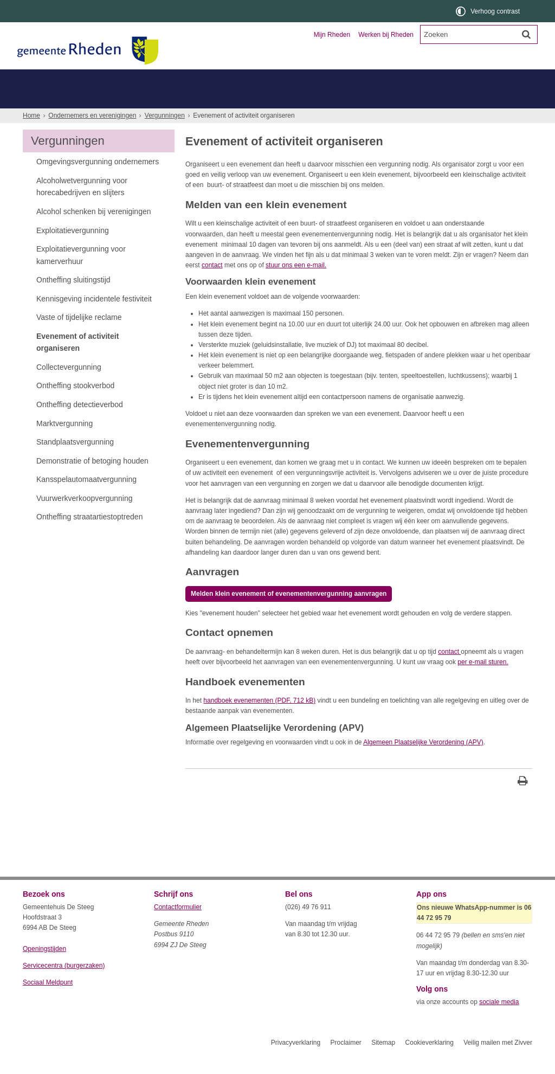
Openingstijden (44, 968)
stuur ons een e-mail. (296, 284)
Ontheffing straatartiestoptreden (89, 536)
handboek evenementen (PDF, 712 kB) (259, 720)
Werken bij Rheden (386, 34)
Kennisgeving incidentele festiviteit (94, 318)
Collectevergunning (68, 386)
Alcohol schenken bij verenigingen (93, 231)
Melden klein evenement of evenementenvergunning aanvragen (288, 613)
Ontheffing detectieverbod (79, 424)
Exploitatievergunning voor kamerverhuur (81, 274)
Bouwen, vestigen (188, 98)
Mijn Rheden (332, 34)
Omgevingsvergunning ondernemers (97, 181)
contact (212, 284)
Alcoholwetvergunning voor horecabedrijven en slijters (81, 206)
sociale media (499, 1021)
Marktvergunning (64, 443)
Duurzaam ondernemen (451, 98)
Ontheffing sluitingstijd (73, 299)
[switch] (489, 11)
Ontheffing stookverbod (75, 405)
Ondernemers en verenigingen (172, 79)
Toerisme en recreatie (322, 79)
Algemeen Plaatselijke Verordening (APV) (423, 762)
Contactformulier (178, 926)
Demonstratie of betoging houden (92, 480)
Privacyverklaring (295, 1062)
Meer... (36, 118)
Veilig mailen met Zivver (497, 1062)
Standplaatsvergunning (75, 461)
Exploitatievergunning (72, 250)
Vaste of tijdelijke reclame (79, 336)
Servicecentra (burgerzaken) (64, 985)
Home (31, 135)
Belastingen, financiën (361, 98)
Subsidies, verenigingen (271, 98)
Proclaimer (345, 1062)
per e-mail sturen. (482, 681)
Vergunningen (121, 98)
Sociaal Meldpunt (48, 1002)
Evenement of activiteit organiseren (77, 361)
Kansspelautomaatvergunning (86, 498)
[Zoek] (526, 34)
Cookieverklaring (429, 1062)
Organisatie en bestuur (452, 79)
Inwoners (54, 79)
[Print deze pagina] (523, 801)
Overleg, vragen (56, 98)
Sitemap (383, 1062)
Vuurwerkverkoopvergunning (84, 517)
